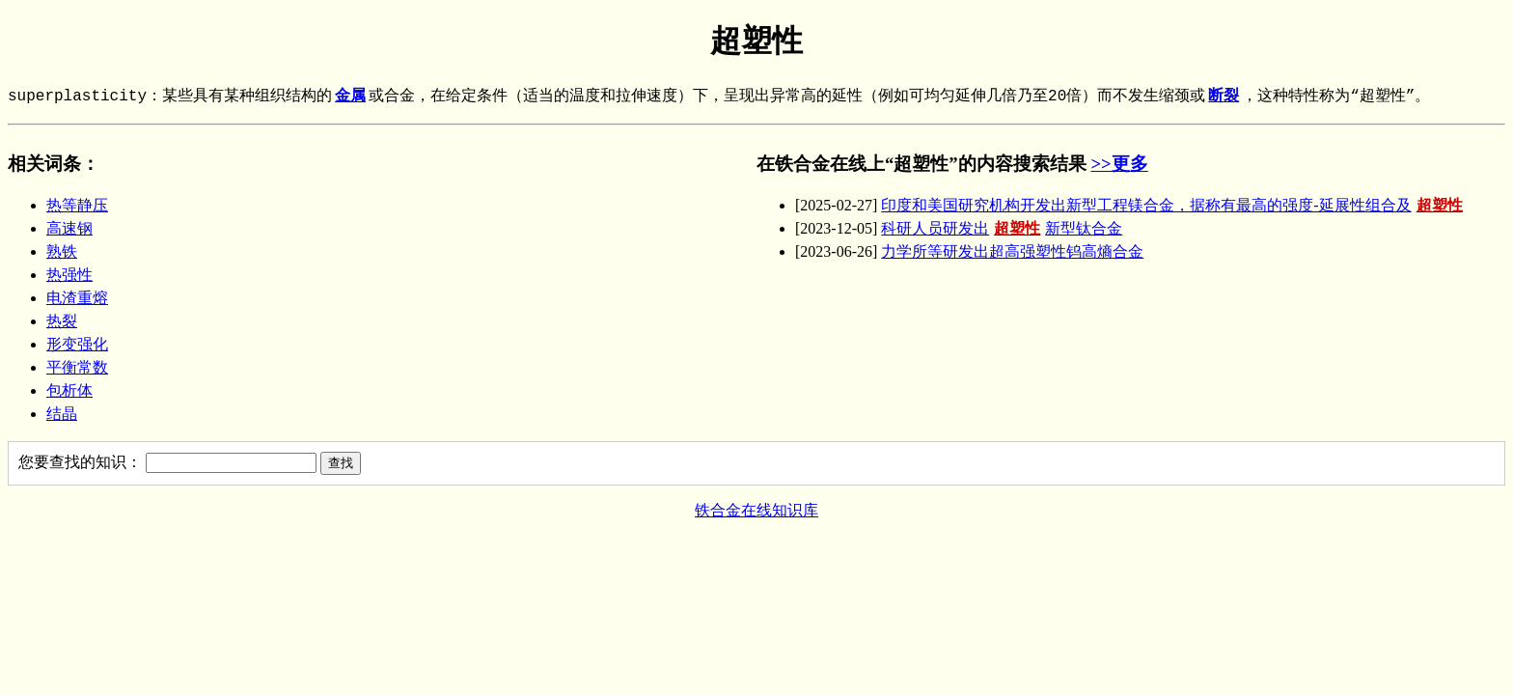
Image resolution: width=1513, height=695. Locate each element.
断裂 (1223, 96)
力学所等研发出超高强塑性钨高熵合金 (1012, 251)
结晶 (61, 413)
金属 (350, 96)
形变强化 (77, 344)
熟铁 (61, 251)
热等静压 (77, 205)
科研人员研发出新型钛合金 (1001, 228)
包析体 (69, 390)
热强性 (69, 274)
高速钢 (69, 228)
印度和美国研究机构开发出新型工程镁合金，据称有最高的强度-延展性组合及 (1174, 205)
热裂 (61, 321)
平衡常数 (77, 367)
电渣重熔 (77, 298)
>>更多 (1118, 163)
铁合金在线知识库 (756, 510)
